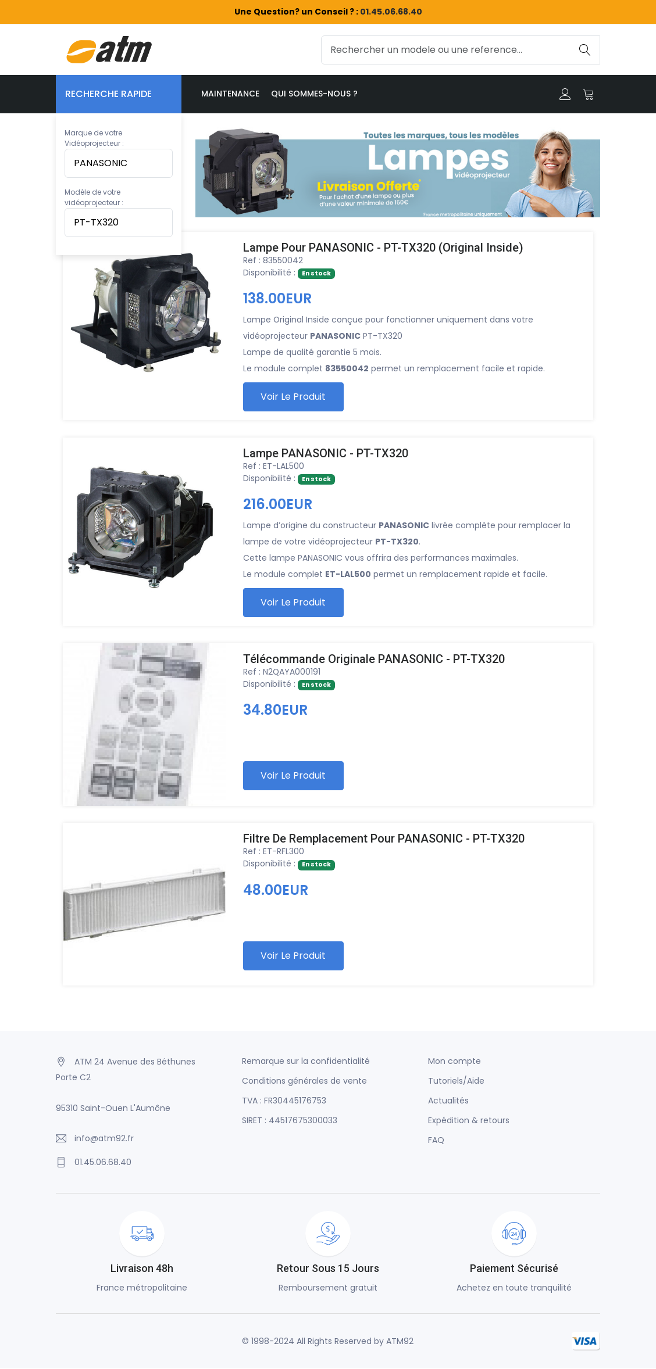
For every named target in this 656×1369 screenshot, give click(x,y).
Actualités (448, 1102)
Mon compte (454, 1062)
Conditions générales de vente (304, 1082)
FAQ (436, 1141)
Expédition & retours (468, 1121)
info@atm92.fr (104, 1139)
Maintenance (230, 93)
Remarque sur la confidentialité (306, 1062)
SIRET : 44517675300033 (289, 1121)
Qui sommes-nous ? (314, 93)
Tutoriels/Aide (456, 1082)
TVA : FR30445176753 (284, 1102)
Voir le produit (293, 397)
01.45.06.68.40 (391, 11)
